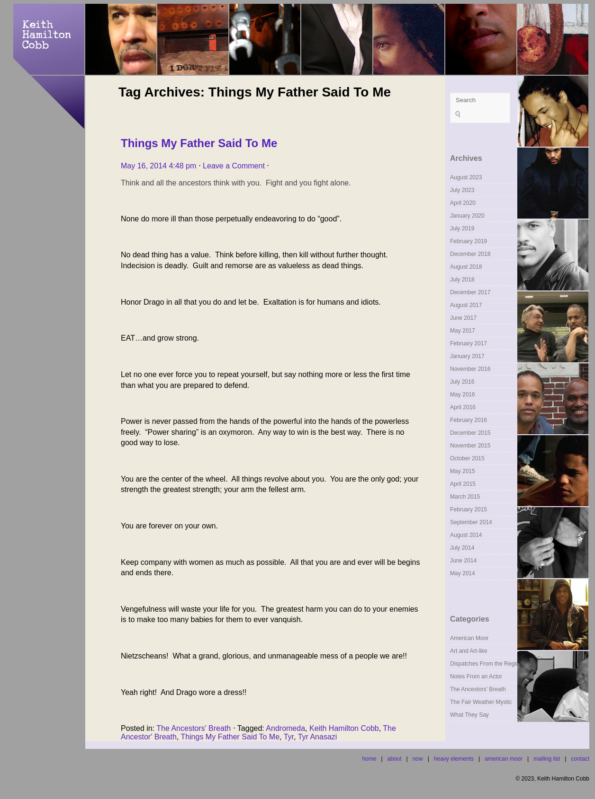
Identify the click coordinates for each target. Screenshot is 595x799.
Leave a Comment (234, 166)
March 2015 (465, 496)
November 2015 (470, 445)
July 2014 (462, 547)
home (369, 758)
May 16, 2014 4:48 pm (158, 166)
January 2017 (467, 356)
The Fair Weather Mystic (481, 702)
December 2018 (470, 254)
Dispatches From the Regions (487, 663)
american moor (504, 758)
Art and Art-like (468, 651)
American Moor (469, 638)
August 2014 (466, 535)
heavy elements (454, 758)
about (395, 758)
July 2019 (462, 228)
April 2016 (463, 407)
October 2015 (467, 458)
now (418, 758)
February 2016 (468, 420)
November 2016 (470, 369)
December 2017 (470, 292)
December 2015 (470, 433)
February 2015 (468, 509)
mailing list (546, 758)
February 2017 (468, 343)
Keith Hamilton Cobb (344, 728)
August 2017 (466, 305)
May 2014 (462, 573)
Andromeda (285, 728)
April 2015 (463, 484)
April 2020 (463, 203)
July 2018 (462, 279)
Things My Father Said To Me (199, 143)
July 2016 (462, 381)
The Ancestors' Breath (193, 728)
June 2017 (463, 318)
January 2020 (467, 215)
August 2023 (466, 177)
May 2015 (462, 471)
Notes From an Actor (476, 676)
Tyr (289, 737)
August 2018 (466, 266)
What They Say (469, 714)
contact (580, 758)
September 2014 (471, 522)
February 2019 (468, 241)
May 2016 (462, 394)
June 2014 (463, 560)
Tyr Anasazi (317, 737)
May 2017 (462, 330)
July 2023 (462, 190)
